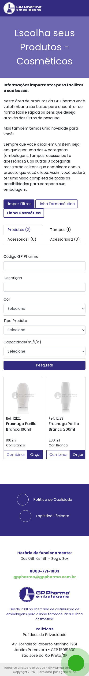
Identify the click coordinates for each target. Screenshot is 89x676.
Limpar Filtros (19, 204)
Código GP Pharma (21, 256)
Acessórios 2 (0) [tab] (65, 239)
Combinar (16, 454)
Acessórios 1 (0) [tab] (21, 239)
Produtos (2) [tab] (19, 229)
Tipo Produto (15, 320)
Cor (7, 299)
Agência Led (67, 672)
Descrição (13, 278)
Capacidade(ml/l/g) (22, 342)
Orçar (35, 454)
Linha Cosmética (24, 213)
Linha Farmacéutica (56, 204)
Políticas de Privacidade (45, 634)
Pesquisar (44, 365)
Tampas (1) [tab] (60, 229)
